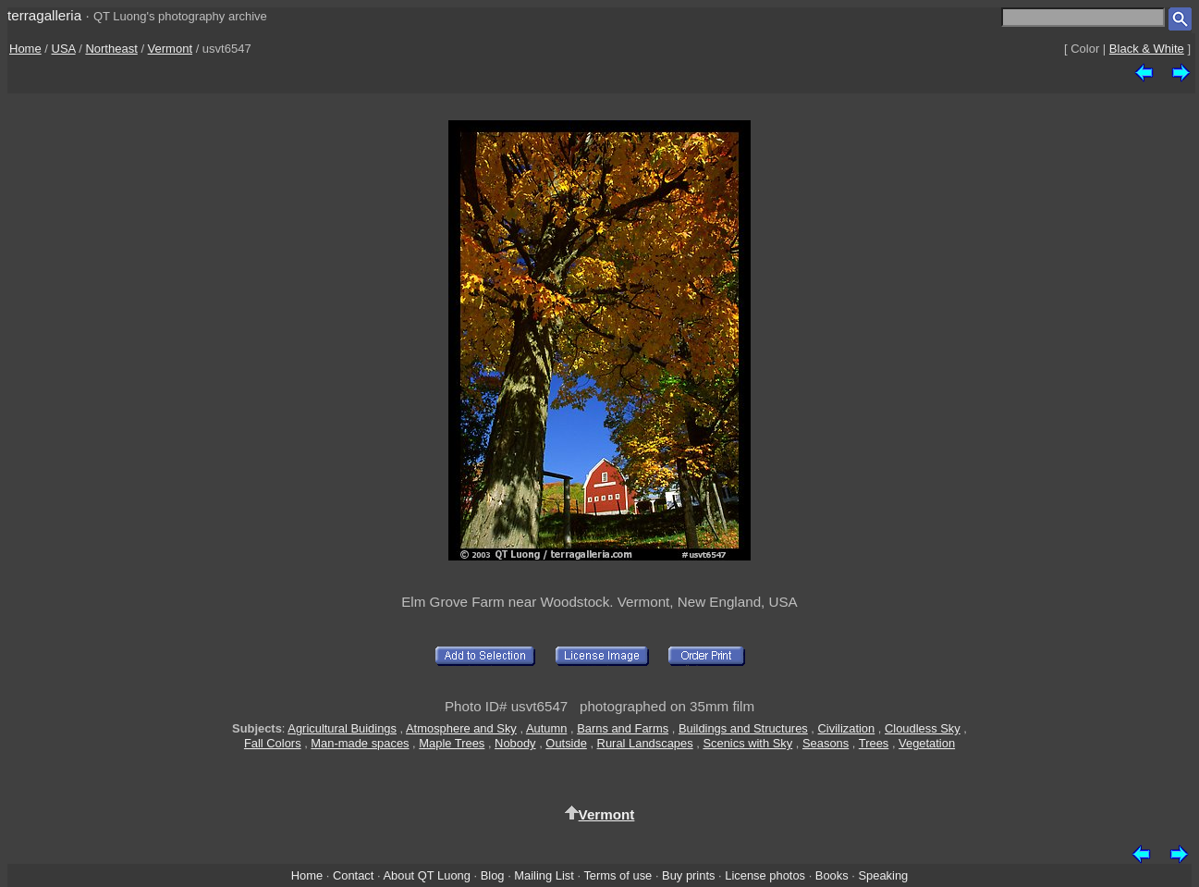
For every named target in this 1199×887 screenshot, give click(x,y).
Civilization (846, 728)
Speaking (883, 875)
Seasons (825, 743)
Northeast (111, 48)
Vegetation (927, 743)
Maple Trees (451, 743)
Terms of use (617, 875)
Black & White (1146, 48)
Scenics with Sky (747, 743)
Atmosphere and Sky (461, 728)
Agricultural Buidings (342, 728)
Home (25, 48)
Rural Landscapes (645, 743)
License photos (765, 875)
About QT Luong (426, 875)
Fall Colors (272, 743)
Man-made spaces (360, 743)
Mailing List (544, 875)
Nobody (515, 743)
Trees (874, 743)
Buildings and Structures (743, 728)
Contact (353, 875)
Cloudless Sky (922, 728)
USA (64, 48)
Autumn (546, 728)
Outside (565, 743)
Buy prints (688, 875)
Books (832, 875)
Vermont (170, 48)
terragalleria (44, 15)
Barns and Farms (622, 728)
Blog (493, 875)
